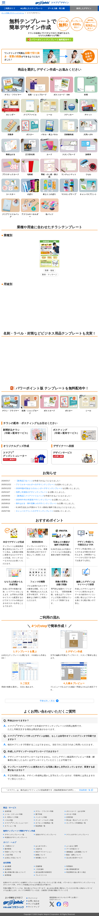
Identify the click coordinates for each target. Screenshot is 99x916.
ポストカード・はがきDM (75, 811)
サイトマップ (33, 907)
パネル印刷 (9, 820)
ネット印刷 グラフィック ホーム (12, 13)
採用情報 (8, 875)
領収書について (41, 858)
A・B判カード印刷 (11, 817)
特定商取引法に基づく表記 (76, 872)
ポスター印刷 (71, 814)
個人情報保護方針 (72, 869)
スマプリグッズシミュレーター (16, 823)
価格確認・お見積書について (76, 852)
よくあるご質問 (72, 846)
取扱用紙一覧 (40, 826)
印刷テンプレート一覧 (13, 852)
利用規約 (69, 866)
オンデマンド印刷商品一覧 (76, 823)
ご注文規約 (40, 869)
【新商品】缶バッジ (24, 481)
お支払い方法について (13, 858)
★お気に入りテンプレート (31, 8)
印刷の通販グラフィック (12, 888)
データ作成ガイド (72, 849)
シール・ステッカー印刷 (14, 814)
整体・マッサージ (49, 274)
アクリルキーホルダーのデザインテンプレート (35, 484)
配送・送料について (73, 855)
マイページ (33, 898)
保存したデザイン (83, 8)
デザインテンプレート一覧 (14, 834)
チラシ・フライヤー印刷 (44, 811)
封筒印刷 (69, 817)
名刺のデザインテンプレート (46, 834)
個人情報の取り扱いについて (15, 872)
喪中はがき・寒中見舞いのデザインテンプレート (36, 503)
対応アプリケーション (44, 852)
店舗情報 (39, 866)
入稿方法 (39, 849)
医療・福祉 (49, 270)
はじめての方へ (41, 846)
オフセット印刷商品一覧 (44, 823)
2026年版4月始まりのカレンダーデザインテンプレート (39, 488)
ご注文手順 (9, 855)
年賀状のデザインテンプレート (16, 837)
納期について (40, 855)
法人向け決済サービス (74, 858)
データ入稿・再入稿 (56, 8)
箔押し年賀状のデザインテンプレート (32, 492)
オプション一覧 (10, 826)
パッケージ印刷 (41, 817)
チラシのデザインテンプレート (77, 834)
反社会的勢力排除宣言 (44, 872)
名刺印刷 (8, 811)
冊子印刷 (39, 814)
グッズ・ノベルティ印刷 (44, 820)
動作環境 (8, 849)
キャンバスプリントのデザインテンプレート (34, 511)
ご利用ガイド (9, 8)
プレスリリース (41, 875)
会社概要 (8, 866)
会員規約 (8, 869)
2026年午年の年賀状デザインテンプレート (34, 500)
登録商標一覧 (84, 790)
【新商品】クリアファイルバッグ (30, 496)
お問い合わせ (33, 901)
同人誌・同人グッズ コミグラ (77, 820)
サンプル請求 (33, 904)
